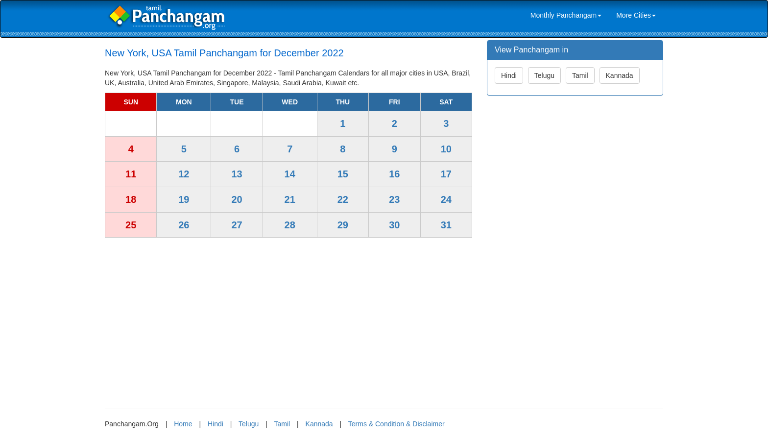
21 (290, 199)
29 (342, 225)
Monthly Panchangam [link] (565, 15)
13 (236, 174)
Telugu (544, 75)
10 (446, 149)
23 (394, 199)
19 (183, 199)
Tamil (580, 75)
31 (446, 225)
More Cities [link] (636, 15)
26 (183, 225)
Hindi (509, 75)
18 (130, 199)
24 (446, 199)
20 (236, 199)
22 (342, 199)
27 (236, 225)
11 (130, 174)
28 (290, 225)
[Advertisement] (288, 319)
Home (183, 424)
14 (290, 174)
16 (394, 174)
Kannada (619, 75)
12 (183, 174)
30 (394, 225)
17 (446, 174)
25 (130, 225)
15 (342, 174)
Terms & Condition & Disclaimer (396, 424)
